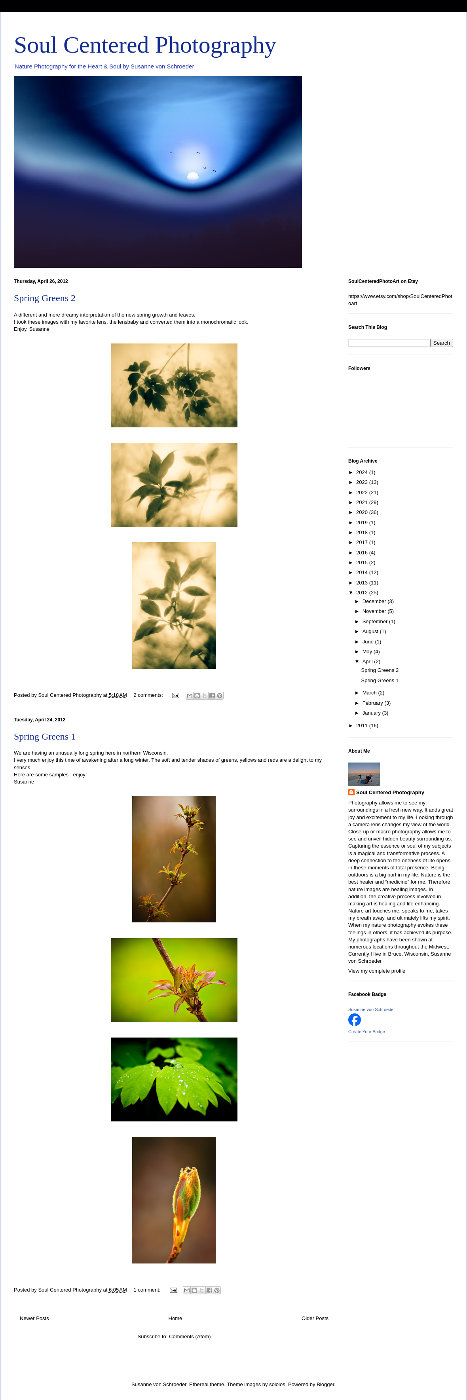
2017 (362, 542)
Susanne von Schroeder (371, 1009)
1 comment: (148, 1290)
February (374, 703)
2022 (362, 492)
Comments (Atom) (190, 1336)
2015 (362, 562)
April (368, 661)
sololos (277, 1384)
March (370, 693)
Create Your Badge (366, 1031)
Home (175, 1318)
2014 (362, 572)
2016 (362, 553)
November (375, 611)
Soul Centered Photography (145, 45)
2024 (362, 472)
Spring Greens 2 (45, 298)
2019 (362, 522)
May (368, 651)
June (369, 642)
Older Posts (315, 1318)
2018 (362, 532)
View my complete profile (376, 971)
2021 (362, 502)
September (376, 621)
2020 (362, 512)
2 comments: (149, 695)
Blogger (325, 1384)
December (375, 601)
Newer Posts (34, 1318)
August (371, 631)
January (372, 713)
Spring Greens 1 (45, 736)
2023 (362, 482)
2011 (362, 725)
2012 (362, 593)
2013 (362, 583)
